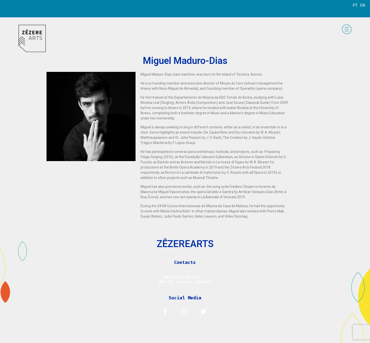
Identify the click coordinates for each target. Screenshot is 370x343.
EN (362, 5)
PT (355, 5)
